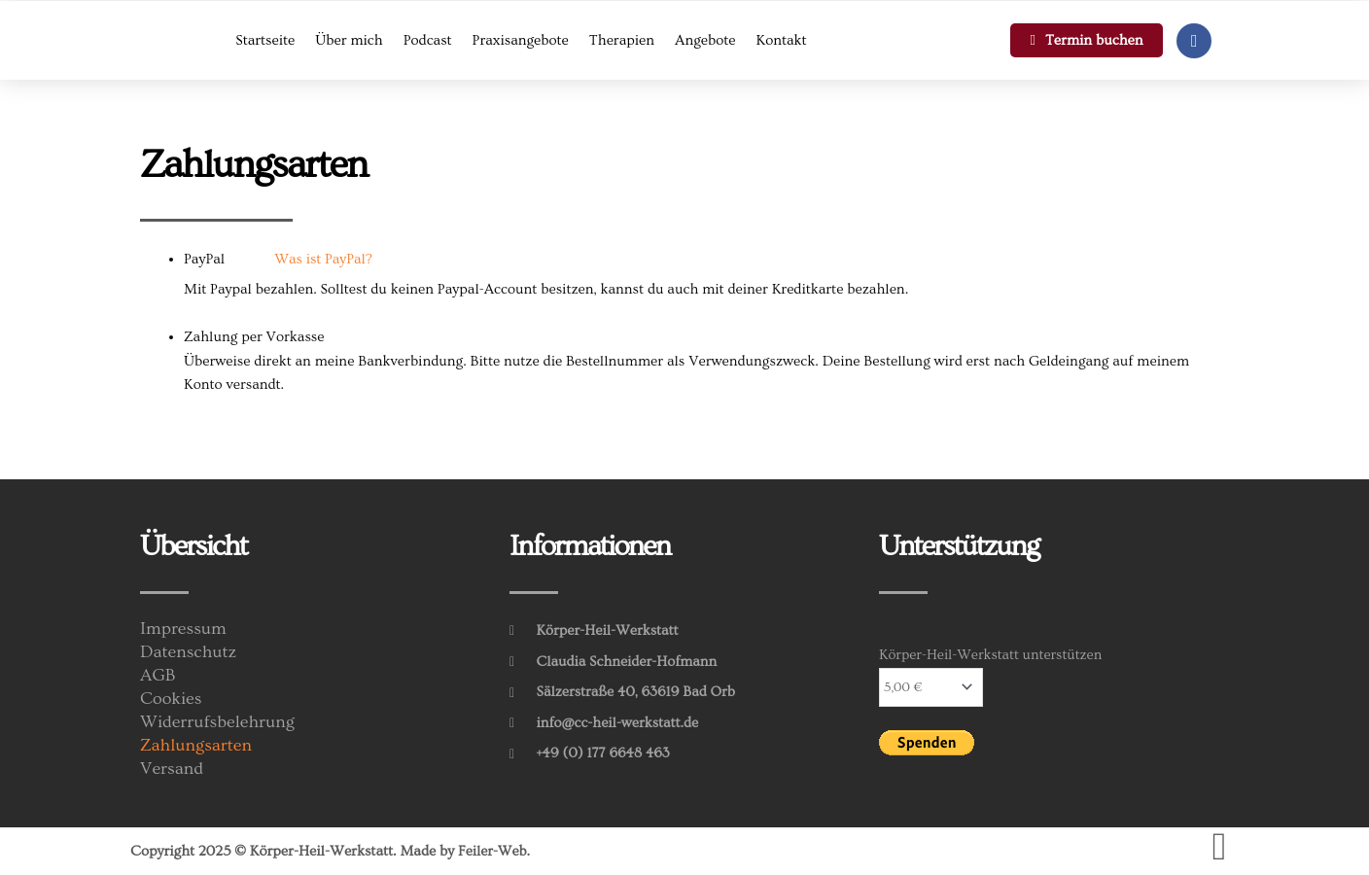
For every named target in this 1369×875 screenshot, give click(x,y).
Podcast (428, 40)
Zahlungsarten (196, 745)
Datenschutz (188, 652)
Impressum (183, 629)
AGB (158, 675)
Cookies (171, 699)
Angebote (705, 40)
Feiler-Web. (495, 851)
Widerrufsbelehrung (217, 722)
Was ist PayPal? (323, 259)
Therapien (621, 40)
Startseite (265, 40)
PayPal (278, 259)
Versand (171, 769)
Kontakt (781, 40)
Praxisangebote (521, 40)
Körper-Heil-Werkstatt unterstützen (990, 655)
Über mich (348, 40)
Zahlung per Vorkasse (254, 337)
